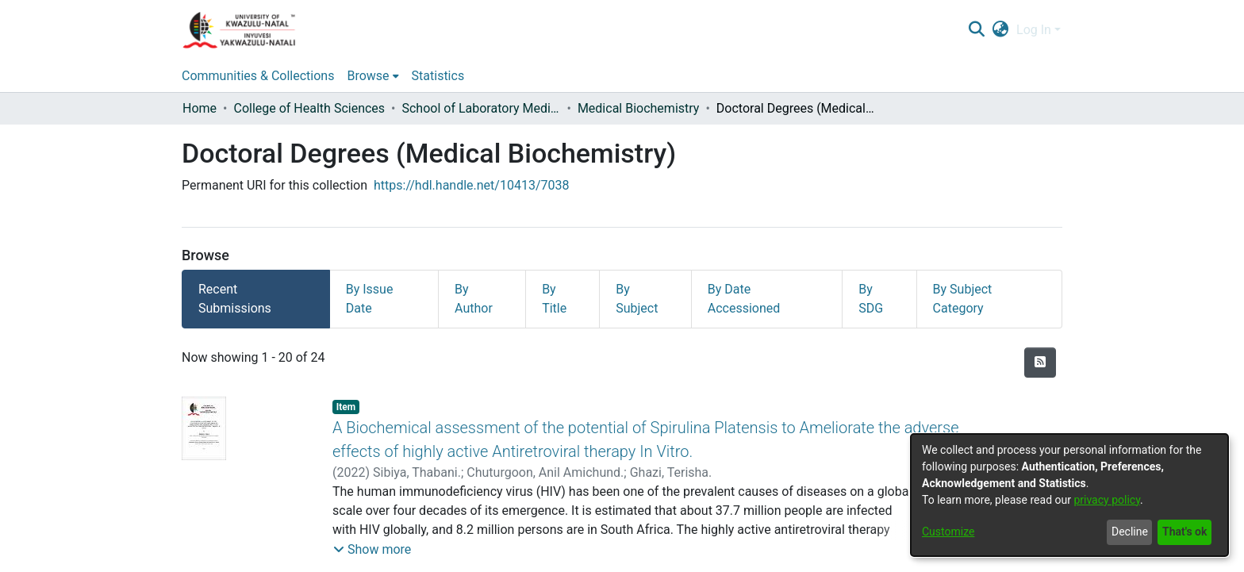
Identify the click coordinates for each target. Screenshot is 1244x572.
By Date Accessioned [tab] (744, 299)
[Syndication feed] (1040, 362)
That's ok (1184, 531)
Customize (948, 531)
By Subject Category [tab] (963, 299)
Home (199, 108)
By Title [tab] (554, 299)
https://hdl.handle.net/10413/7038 (471, 185)
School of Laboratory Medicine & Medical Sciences (480, 108)
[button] (372, 549)
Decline (1130, 531)
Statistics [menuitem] (438, 75)
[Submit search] (976, 30)
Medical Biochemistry (639, 108)
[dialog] (1069, 495)
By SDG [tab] (870, 299)
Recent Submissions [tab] (234, 299)
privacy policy (1106, 499)
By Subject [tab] (637, 299)
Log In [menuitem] (1033, 29)
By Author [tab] (474, 299)
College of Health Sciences (309, 108)
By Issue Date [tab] (370, 299)
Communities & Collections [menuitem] (258, 75)
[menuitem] (1001, 30)
